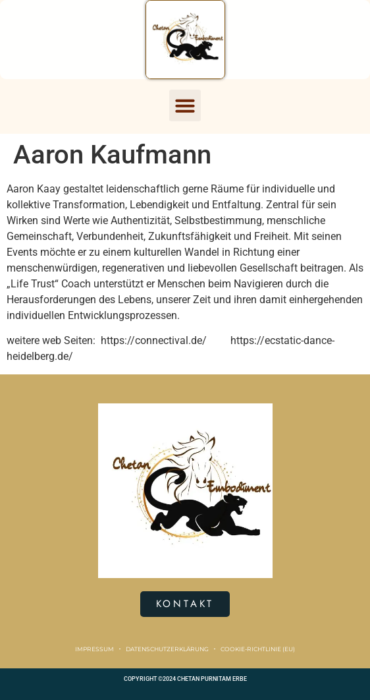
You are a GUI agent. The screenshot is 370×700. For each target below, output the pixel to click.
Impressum (94, 649)
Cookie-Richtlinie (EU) (258, 649)
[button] (185, 105)
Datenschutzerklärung (167, 649)
